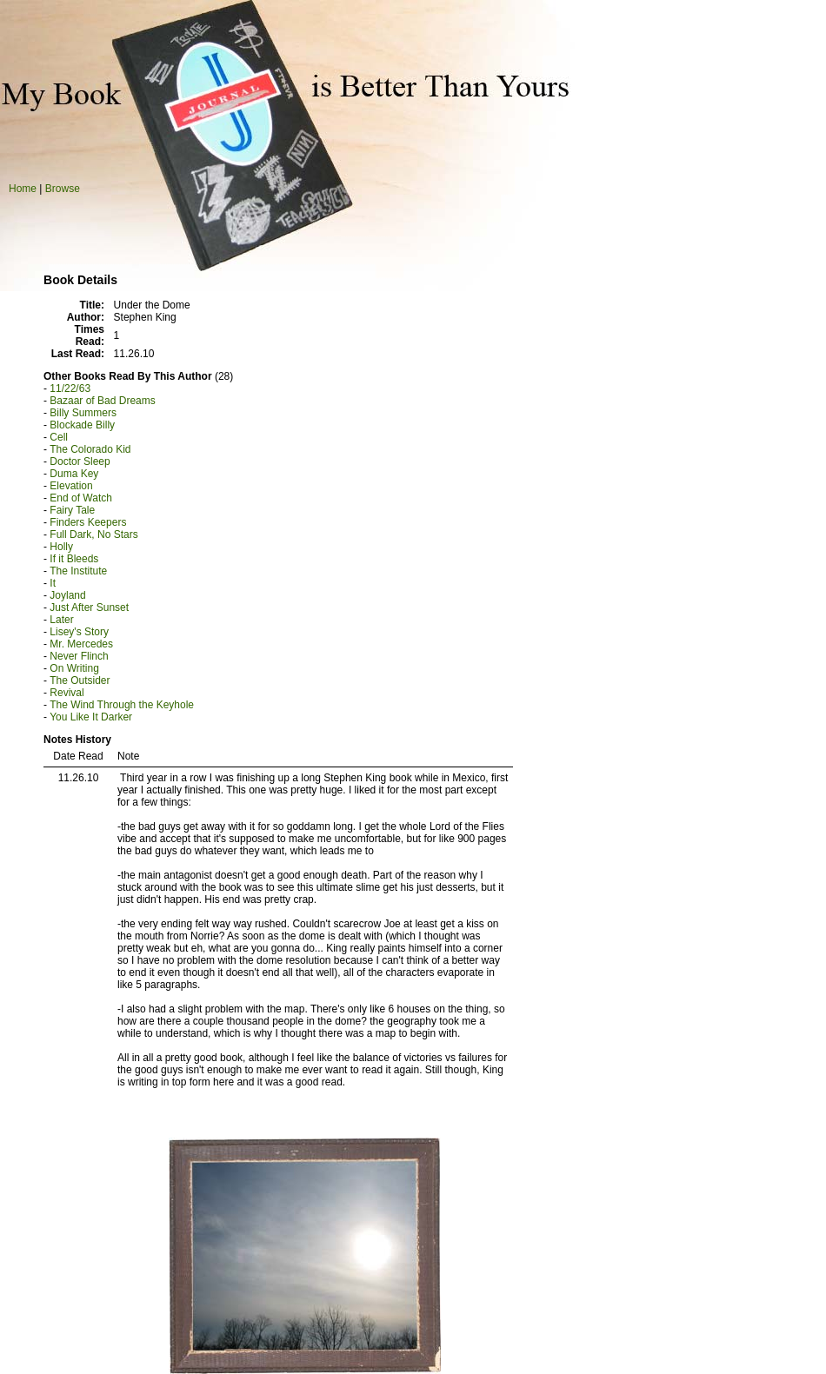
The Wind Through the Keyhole (122, 705)
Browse (62, 189)
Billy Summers (83, 413)
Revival (66, 693)
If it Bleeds (74, 559)
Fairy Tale (72, 510)
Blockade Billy (82, 425)
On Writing (74, 668)
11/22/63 (70, 388)
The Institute (78, 571)
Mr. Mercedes (81, 644)
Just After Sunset (89, 607)
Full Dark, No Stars (93, 534)
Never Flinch (79, 656)
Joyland (67, 595)
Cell (59, 437)
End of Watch (81, 498)
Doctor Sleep (80, 461)
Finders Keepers (88, 522)
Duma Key (74, 474)
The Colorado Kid (90, 449)
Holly (61, 547)
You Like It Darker (91, 717)
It (53, 583)
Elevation (71, 486)
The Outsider (80, 680)
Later (61, 620)
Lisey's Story (79, 632)
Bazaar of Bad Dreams (102, 401)
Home (23, 189)
